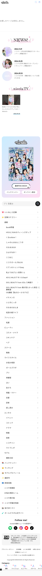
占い (8, 383)
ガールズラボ (11, 368)
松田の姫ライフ (12, 313)
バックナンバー (12, 192)
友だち (8, 388)
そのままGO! (11, 247)
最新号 (6, 478)
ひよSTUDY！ (11, 252)
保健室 (8, 378)
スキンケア (10, 338)
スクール (33, 567)
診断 (8, 403)
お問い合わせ (36, 549)
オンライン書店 (29, 192)
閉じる (1, 569)
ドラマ (8, 428)
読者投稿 (7, 483)
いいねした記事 (9, 212)
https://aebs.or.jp (15, 542)
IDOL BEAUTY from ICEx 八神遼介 (19, 283)
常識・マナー (11, 393)
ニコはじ (9, 257)
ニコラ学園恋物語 (10, 503)
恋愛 (8, 398)
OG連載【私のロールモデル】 (17, 293)
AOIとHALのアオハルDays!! (17, 278)
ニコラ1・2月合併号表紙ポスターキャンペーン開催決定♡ (21, 51)
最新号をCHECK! (21, 186)
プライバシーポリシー (8, 549)
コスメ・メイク (12, 333)
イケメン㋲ (10, 298)
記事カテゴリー (9, 217)
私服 (8, 323)
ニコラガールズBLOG (14, 262)
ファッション (15, 567)
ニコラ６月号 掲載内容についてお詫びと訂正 (21, 75)
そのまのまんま (12, 308)
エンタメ (7, 413)
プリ (8, 373)
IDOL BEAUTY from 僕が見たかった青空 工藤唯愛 (23, 288)
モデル (7, 453)
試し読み (9, 408)
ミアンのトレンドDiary (15, 267)
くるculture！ (11, 237)
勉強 (8, 353)
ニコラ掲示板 (9, 498)
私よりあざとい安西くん (15, 272)
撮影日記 (9, 458)
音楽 (8, 438)
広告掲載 (18, 549)
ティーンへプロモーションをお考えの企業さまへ (21, 555)
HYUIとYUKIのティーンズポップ (18, 232)
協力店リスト (8, 508)
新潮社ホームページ (21, 552)
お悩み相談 (10, 363)
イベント (9, 418)
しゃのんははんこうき (14, 242)
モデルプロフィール (11, 473)
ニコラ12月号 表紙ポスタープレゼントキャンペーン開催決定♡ (21, 63)
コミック (9, 423)
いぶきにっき (11, 303)
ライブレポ (10, 448)
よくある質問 (27, 549)
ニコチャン (10, 443)
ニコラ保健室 (9, 488)
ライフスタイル (10, 358)
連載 (6, 567)
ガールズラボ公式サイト (13, 513)
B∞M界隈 (10, 227)
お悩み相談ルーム (11, 493)
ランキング (7, 468)
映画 (8, 433)
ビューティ (24, 567)
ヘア (8, 343)
